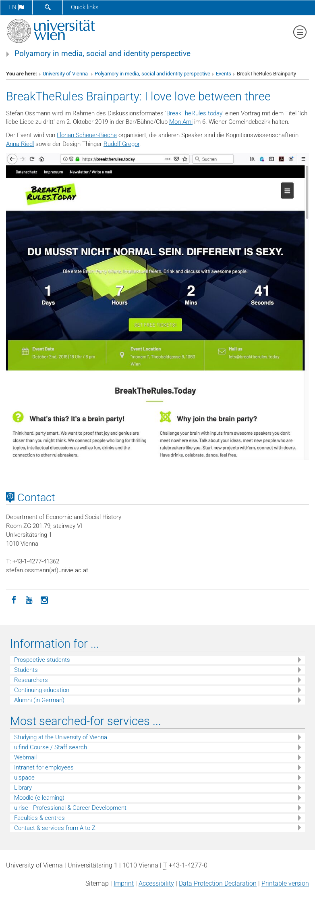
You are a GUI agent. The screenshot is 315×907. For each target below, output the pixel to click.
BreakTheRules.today (194, 113)
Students (26, 669)
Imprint (124, 883)
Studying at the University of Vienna (60, 737)
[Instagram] (44, 599)
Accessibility (156, 883)
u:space (24, 777)
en (16, 7)
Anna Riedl (20, 144)
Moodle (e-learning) (39, 797)
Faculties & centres (39, 818)
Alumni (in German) (39, 700)
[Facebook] (13, 599)
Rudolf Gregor (121, 144)
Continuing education (41, 690)
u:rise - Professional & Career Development (70, 807)
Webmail (25, 757)
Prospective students (42, 659)
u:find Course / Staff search (50, 747)
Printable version (285, 883)
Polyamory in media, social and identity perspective (103, 53)
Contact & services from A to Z (54, 828)
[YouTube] (29, 599)
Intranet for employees (44, 767)
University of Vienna (66, 74)
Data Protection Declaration (218, 883)
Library (23, 787)
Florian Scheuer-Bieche (87, 135)
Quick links (85, 7)
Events (223, 74)
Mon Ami (181, 121)
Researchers (31, 680)
